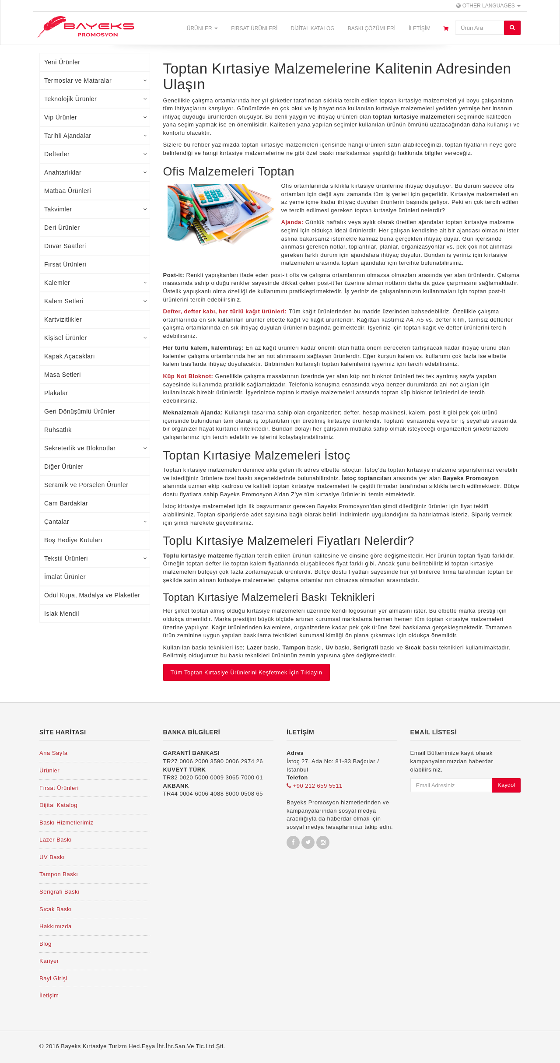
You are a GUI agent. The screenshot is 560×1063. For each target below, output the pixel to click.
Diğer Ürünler (64, 466)
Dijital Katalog (312, 28)
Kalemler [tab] (95, 282)
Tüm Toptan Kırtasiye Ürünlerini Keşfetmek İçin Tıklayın (246, 672)
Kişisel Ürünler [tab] (95, 337)
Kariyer (49, 961)
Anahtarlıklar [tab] (95, 172)
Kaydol (506, 785)
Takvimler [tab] (95, 209)
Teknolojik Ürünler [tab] (95, 98)
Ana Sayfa (53, 753)
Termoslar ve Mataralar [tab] (95, 80)
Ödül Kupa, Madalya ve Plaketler (92, 595)
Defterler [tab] (95, 154)
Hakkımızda (55, 926)
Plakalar (56, 392)
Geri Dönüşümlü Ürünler (79, 411)
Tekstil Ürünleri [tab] (95, 558)
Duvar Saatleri (65, 245)
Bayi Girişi (53, 978)
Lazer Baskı (55, 839)
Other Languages (488, 6)
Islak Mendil (61, 613)
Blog (45, 943)
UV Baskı (52, 857)
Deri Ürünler (62, 227)
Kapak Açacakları (69, 356)
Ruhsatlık (58, 429)
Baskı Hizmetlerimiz (66, 822)
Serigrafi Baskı (59, 891)
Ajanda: (293, 222)
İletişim (419, 28)
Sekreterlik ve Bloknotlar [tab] (95, 448)
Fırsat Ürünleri (254, 28)
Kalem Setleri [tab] (95, 301)
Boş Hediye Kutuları (73, 540)
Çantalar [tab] (95, 521)
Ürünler (202, 28)
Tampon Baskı (58, 874)
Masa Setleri (62, 374)
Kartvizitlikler (63, 319)
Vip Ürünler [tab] (95, 117)
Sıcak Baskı (55, 909)
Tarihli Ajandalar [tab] (95, 135)
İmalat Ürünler (65, 576)
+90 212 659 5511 (315, 785)
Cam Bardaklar (66, 503)
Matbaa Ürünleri (67, 190)
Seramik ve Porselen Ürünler (86, 484)
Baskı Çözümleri (372, 28)
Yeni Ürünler (62, 62)
